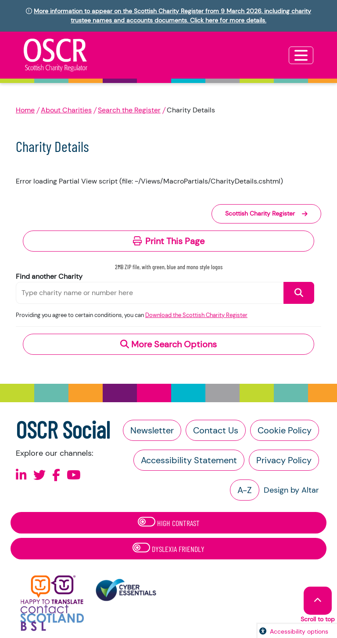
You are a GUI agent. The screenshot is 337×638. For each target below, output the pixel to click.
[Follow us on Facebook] (56, 475)
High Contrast (169, 522)
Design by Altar (291, 490)
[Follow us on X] (39, 475)
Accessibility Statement (189, 460)
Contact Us (215, 430)
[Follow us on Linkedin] (21, 475)
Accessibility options (299, 631)
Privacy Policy (284, 460)
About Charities (66, 110)
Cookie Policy (285, 430)
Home (25, 110)
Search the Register (129, 110)
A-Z (244, 490)
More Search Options (168, 344)
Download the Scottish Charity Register (196, 315)
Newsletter (152, 430)
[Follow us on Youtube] (74, 475)
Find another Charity (49, 276)
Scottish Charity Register (266, 213)
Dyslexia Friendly (168, 548)
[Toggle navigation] (301, 55)
